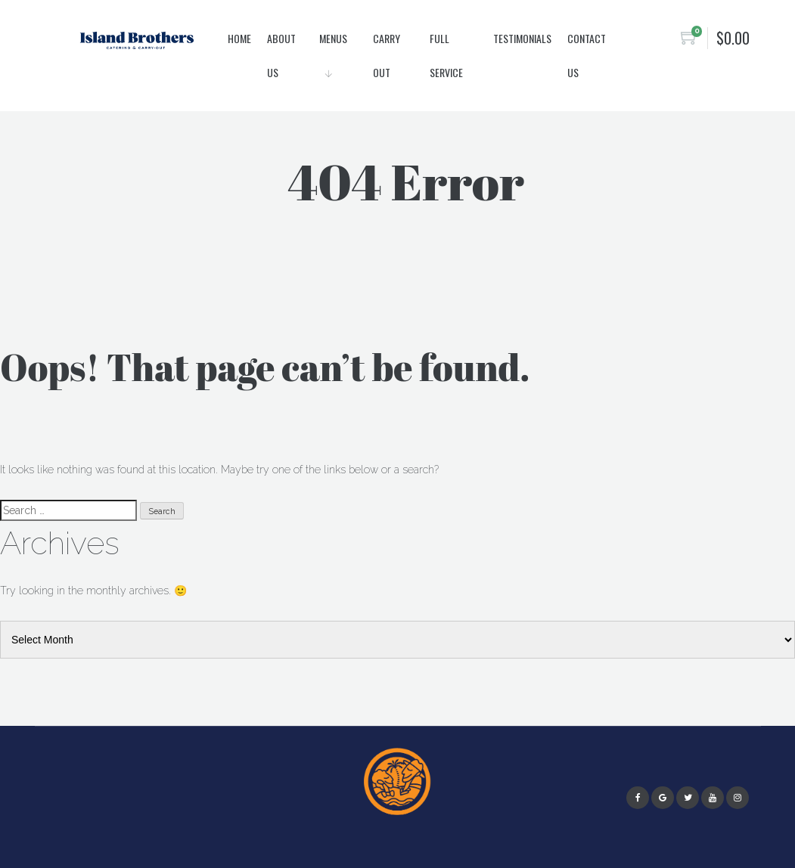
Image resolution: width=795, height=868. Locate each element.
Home (239, 38)
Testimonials (522, 38)
